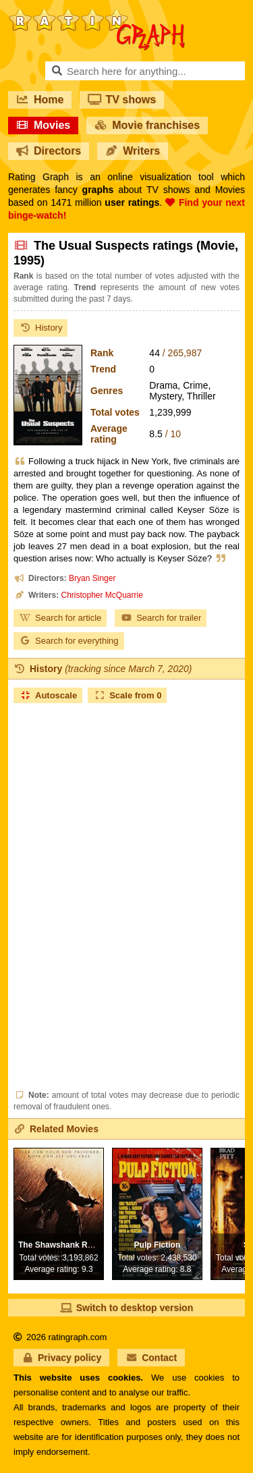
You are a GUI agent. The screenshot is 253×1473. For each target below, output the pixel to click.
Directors (48, 151)
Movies (43, 125)
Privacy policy (61, 1357)
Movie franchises (147, 125)
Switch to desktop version (126, 1307)
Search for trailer (160, 618)
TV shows (122, 99)
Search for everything (69, 641)
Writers (132, 151)
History (40, 328)
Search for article (60, 618)
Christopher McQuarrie (101, 595)
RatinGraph (96, 13)
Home (39, 99)
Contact (151, 1357)
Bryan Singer (92, 578)
